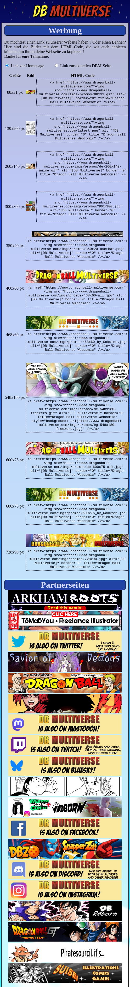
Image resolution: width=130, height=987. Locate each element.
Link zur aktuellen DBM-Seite (83, 66)
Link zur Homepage (24, 66)
